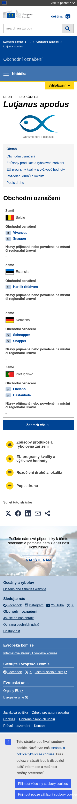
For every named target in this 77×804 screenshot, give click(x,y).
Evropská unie (13, 697)
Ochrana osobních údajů (21, 624)
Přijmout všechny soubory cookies (43, 783)
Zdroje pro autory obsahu (50, 712)
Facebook (12, 672)
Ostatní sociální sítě (49, 672)
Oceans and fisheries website (24, 589)
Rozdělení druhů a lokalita (26, 176)
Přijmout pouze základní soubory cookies (45, 794)
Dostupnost (11, 631)
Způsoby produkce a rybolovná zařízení (35, 163)
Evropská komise (13, 41)
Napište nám (38, 560)
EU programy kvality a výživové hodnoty (36, 169)
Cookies (9, 719)
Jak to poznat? (63, 3)
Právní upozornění (16, 726)
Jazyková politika (15, 712)
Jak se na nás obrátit (18, 618)
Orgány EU (11, 690)
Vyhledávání (68, 28)
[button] (8, 513)
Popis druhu (15, 182)
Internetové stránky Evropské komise (30, 653)
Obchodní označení (47, 41)
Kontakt (39, 726)
